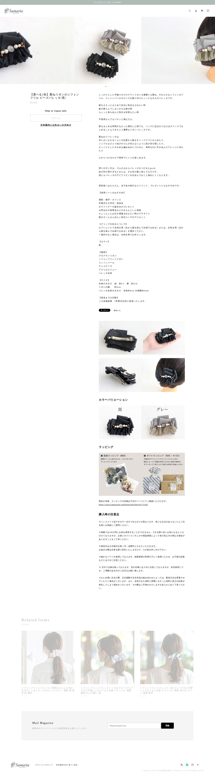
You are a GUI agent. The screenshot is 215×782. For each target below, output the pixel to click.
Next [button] (210, 50)
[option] (107, 50)
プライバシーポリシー (44, 765)
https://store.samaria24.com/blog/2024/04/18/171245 (123, 504)
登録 (167, 725)
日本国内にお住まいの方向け (55, 125)
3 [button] (109, 86)
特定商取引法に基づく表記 (66, 765)
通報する (117, 310)
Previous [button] (4, 50)
